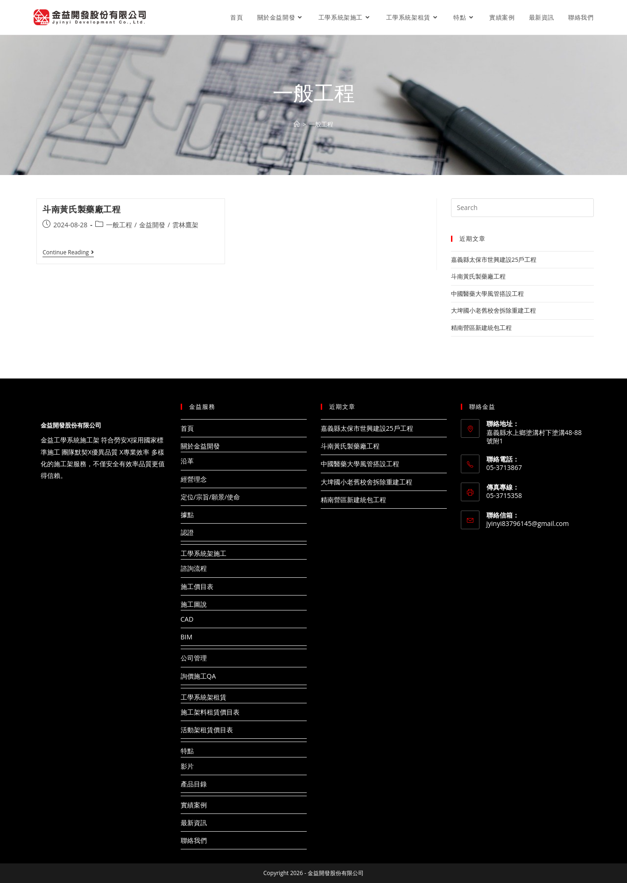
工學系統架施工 (203, 553)
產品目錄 (194, 783)
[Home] (297, 124)
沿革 (187, 460)
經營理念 (194, 479)
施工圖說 (194, 604)
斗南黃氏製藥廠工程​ (81, 209)
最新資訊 (194, 822)
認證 (187, 532)
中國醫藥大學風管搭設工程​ (487, 293)
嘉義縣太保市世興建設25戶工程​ (494, 259)
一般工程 (119, 224)
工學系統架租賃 (203, 697)
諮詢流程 (194, 568)
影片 (187, 766)
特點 (187, 750)
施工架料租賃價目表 (210, 712)
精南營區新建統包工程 (481, 327)
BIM (187, 636)
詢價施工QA (198, 676)
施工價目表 (197, 586)
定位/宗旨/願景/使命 (210, 496)
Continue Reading (68, 253)
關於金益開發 (200, 446)
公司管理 (194, 657)
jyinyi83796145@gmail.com (527, 523)
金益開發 (152, 224)
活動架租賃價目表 (207, 729)
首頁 (187, 428)
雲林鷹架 (185, 224)
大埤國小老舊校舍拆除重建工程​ (493, 310)
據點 (187, 514)
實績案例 (194, 804)
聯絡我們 (194, 840)
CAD (187, 619)
